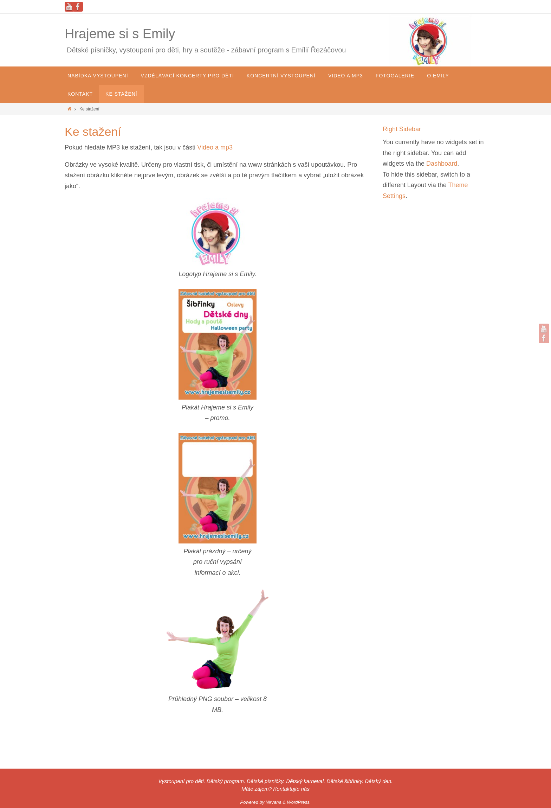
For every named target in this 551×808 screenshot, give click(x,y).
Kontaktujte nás (291, 789)
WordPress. (299, 802)
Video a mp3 (215, 147)
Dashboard (441, 163)
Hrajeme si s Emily (120, 33)
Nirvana (273, 802)
